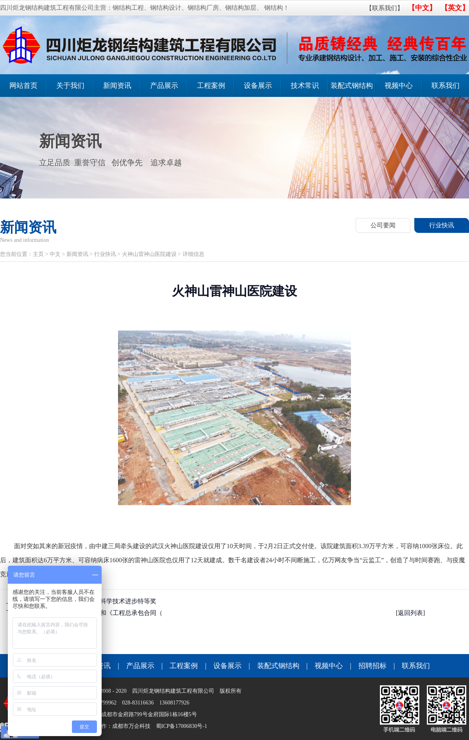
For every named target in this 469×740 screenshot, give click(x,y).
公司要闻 (383, 225)
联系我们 (445, 85)
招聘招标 (372, 666)
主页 (38, 254)
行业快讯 (441, 225)
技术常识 (305, 85)
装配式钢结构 (352, 85)
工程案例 (211, 85)
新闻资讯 (117, 85)
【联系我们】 (384, 8)
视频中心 (399, 85)
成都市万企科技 (131, 726)
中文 (55, 254)
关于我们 (70, 85)
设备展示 (258, 85)
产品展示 (164, 85)
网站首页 (23, 85)
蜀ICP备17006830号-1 (181, 726)
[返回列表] (410, 613)
